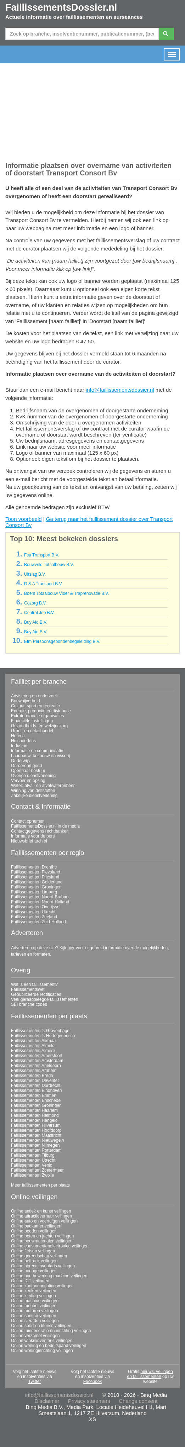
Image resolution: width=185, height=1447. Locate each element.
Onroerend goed (26, 765)
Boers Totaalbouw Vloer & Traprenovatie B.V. (66, 593)
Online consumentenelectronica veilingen (50, 1245)
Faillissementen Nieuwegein (37, 1140)
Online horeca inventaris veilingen (43, 1265)
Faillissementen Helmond (35, 1115)
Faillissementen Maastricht (36, 1135)
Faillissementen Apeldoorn (36, 1065)
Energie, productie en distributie (41, 710)
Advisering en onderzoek (34, 695)
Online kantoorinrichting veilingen (42, 1285)
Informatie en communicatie (37, 750)
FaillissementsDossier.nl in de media (45, 826)
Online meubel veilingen (33, 1305)
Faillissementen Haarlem (34, 1110)
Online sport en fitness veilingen (41, 1325)
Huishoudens (23, 740)
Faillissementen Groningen (36, 886)
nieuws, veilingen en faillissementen (150, 1374)
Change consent (138, 1401)
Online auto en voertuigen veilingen (44, 1221)
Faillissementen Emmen (33, 1095)
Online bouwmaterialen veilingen (41, 1241)
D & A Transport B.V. (43, 583)
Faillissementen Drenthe (34, 867)
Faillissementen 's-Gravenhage (40, 1030)
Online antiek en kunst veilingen (41, 1211)
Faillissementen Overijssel (35, 906)
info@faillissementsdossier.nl (120, 390)
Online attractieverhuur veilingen (41, 1216)
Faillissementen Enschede (36, 1100)
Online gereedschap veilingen (39, 1255)
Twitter (34, 1381)
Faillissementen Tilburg (33, 1155)
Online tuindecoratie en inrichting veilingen (51, 1330)
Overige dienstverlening (33, 775)
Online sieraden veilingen (35, 1320)
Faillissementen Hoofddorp (36, 1130)
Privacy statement (89, 1401)
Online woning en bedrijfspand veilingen (48, 1345)
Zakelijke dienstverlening (34, 795)
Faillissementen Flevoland (35, 872)
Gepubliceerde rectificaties (36, 994)
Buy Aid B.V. (35, 622)
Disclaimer (47, 1401)
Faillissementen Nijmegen (35, 1145)
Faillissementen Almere (33, 1050)
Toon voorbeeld (23, 519)
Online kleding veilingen (33, 1295)
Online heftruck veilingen (34, 1260)
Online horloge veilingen (34, 1270)
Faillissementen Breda (32, 1075)
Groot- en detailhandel (32, 730)
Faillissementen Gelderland (36, 882)
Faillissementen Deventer (35, 1080)
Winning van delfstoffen (33, 790)
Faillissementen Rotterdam (36, 1150)
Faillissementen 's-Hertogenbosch (43, 1035)
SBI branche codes (29, 1004)
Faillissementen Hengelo (34, 1120)
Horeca (18, 735)
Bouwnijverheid (25, 700)
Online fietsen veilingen (33, 1250)
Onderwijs (20, 760)
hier (70, 947)
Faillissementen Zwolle (32, 1175)
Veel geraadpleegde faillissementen (44, 999)
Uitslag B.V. (35, 574)
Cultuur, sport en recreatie (35, 705)
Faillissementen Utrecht (33, 911)
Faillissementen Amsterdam (37, 1060)
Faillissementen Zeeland (34, 916)
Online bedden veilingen (34, 1231)
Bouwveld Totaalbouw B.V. (49, 564)
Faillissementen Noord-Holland (40, 901)
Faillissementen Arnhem (33, 1070)
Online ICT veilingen (30, 1280)
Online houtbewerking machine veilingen (49, 1275)
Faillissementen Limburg (34, 891)
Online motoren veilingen (34, 1310)
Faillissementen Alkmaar (34, 1040)
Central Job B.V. (39, 612)
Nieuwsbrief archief (29, 841)
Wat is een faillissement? (34, 984)
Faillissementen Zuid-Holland (38, 921)
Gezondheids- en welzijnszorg (39, 725)
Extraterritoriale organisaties (37, 715)
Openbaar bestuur (28, 770)
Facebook (92, 1381)
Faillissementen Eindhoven (36, 1090)
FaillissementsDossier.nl (61, 7)
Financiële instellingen (32, 720)
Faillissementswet (28, 989)
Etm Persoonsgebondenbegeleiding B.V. (62, 641)
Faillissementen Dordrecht (35, 1085)
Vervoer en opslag (28, 780)
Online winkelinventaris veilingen (41, 1340)
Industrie (19, 745)
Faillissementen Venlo (31, 1165)
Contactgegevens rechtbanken (40, 831)
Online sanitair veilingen (33, 1315)
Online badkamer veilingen (36, 1226)
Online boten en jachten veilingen (42, 1236)
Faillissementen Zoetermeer (37, 1170)
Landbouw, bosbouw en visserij (40, 755)
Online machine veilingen (34, 1300)
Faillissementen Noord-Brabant (40, 896)
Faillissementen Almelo (33, 1045)
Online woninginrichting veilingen (42, 1350)
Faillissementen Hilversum (36, 1125)
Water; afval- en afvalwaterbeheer (43, 785)
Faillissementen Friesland (35, 877)
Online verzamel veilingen (35, 1335)
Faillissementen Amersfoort (36, 1055)
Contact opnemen (28, 821)
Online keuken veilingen (33, 1290)
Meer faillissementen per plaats (40, 1185)
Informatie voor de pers (33, 836)
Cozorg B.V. (35, 603)
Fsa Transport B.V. (41, 555)
